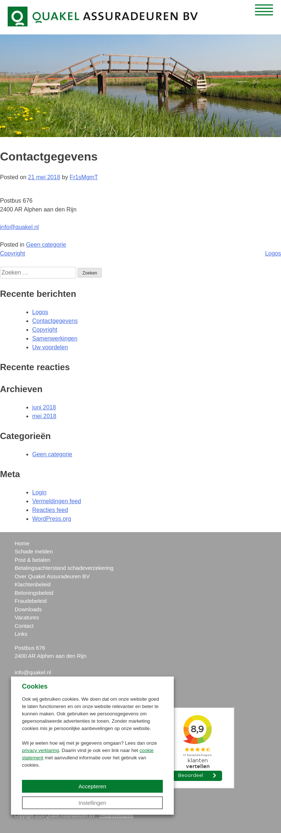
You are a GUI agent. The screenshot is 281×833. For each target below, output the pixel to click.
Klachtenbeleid (32, 584)
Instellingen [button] (92, 803)
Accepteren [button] (92, 786)
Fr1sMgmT (84, 177)
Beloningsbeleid (34, 593)
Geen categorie (46, 245)
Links (21, 634)
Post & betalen (32, 560)
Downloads (28, 609)
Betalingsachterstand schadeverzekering (64, 568)
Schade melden (34, 551)
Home (22, 543)
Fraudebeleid (31, 601)
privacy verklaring (40, 750)
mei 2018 (44, 416)
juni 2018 (44, 407)
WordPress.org (51, 519)
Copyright (12, 253)
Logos (273, 253)
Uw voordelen (50, 347)
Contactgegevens (55, 321)
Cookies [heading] (35, 686)
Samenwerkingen (55, 338)
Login (39, 492)
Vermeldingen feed (56, 501)
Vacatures (27, 617)
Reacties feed (50, 510)
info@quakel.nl (19, 227)
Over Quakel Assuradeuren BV (52, 576)
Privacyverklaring (116, 815)
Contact (24, 626)
